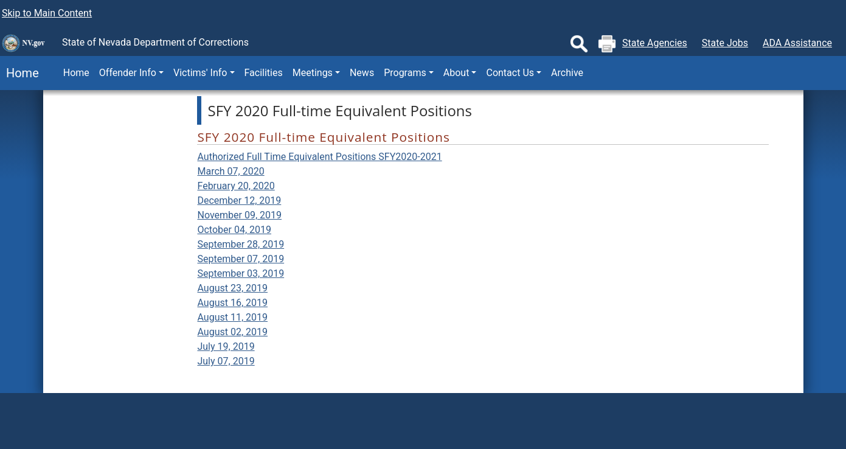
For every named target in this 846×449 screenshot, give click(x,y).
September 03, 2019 (240, 273)
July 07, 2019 (225, 361)
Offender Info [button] (127, 72)
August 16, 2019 (232, 302)
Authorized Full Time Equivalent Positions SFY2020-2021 (319, 156)
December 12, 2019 (239, 200)
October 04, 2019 (234, 229)
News (362, 72)
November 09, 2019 (239, 215)
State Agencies (654, 43)
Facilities (263, 72)
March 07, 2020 (230, 171)
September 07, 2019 (240, 259)
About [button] (456, 72)
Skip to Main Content (47, 13)
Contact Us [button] (510, 72)
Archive (567, 72)
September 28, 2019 (240, 244)
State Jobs (725, 43)
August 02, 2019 (232, 332)
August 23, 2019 (232, 288)
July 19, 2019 (225, 346)
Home (19, 73)
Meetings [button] (313, 72)
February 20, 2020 (235, 186)
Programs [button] (405, 72)
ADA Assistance (797, 43)
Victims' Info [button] (200, 72)
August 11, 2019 (232, 317)
